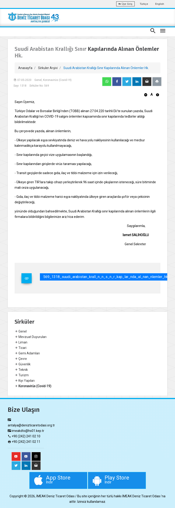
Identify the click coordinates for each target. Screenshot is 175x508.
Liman (21, 342)
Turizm (22, 375)
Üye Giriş (125, 4)
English (159, 4)
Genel (21, 331)
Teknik (21, 369)
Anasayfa (25, 68)
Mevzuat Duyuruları (30, 337)
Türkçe (144, 4)
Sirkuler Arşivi (48, 68)
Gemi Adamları (27, 353)
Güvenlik (23, 364)
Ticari (20, 348)
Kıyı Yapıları (25, 380)
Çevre (21, 359)
